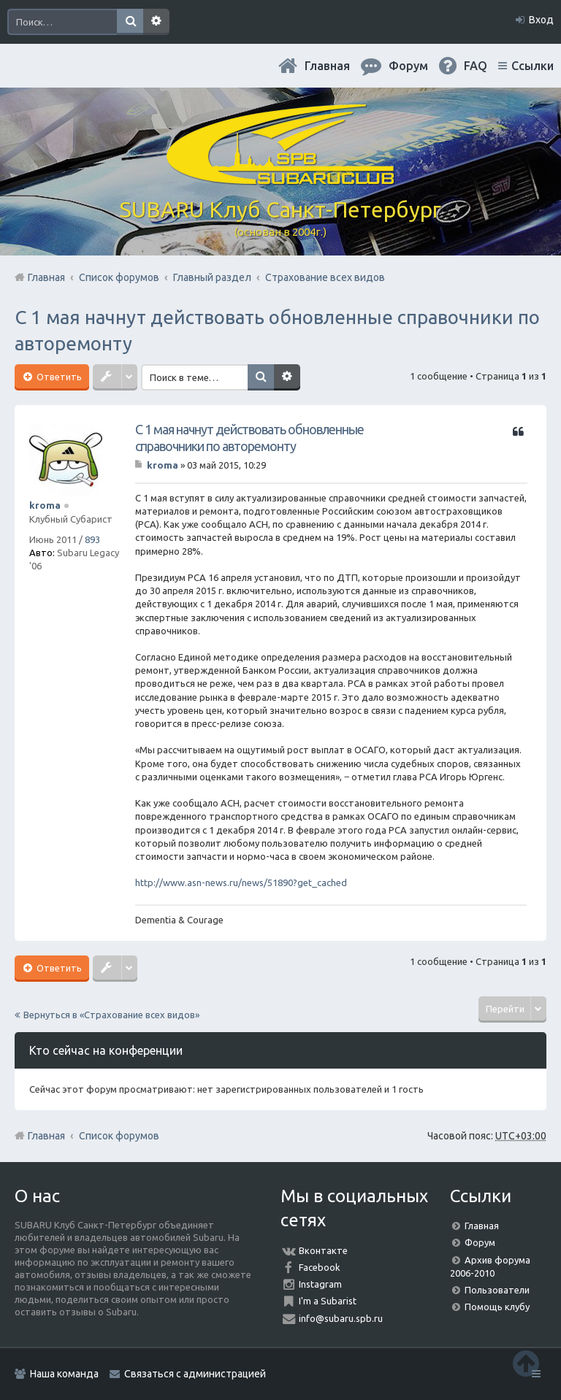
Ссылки (532, 65)
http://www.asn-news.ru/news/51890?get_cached (241, 882)
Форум (480, 1242)
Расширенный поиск (156, 22)
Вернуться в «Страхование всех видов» (111, 1014)
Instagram (320, 1284)
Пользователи (497, 1290)
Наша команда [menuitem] (64, 1374)
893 (92, 539)
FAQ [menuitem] (475, 65)
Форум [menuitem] (408, 65)
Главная (327, 65)
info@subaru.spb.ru (341, 1318)
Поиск (130, 22)
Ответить (58, 377)
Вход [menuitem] (541, 20)
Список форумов (119, 1136)
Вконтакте (323, 1250)
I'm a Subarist (327, 1301)
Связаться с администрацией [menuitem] (195, 1374)
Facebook (319, 1267)
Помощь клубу (497, 1306)
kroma (45, 505)
